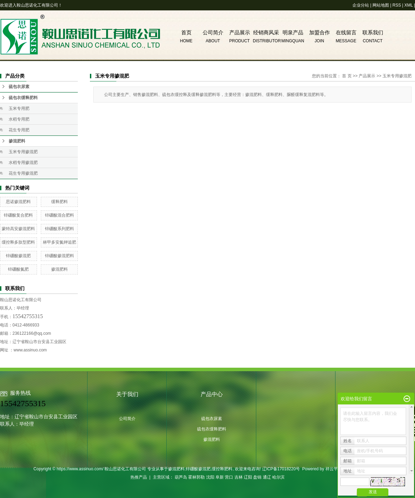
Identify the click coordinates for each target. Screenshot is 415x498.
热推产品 (138, 477)
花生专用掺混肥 (23, 173)
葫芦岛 (181, 477)
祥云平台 (333, 468)
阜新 (219, 477)
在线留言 (346, 32)
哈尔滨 (278, 477)
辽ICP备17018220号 (281, 468)
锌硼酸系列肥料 (59, 228)
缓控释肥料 (222, 468)
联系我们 (372, 32)
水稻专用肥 (19, 119)
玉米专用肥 (19, 108)
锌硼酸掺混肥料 (59, 255)
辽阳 (248, 477)
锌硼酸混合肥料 (59, 215)
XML (408, 5)
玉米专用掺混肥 (23, 151)
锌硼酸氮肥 (18, 269)
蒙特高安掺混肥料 (18, 228)
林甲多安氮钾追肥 (59, 242)
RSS (397, 5)
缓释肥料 (59, 201)
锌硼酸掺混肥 (18, 255)
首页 (186, 32)
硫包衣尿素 (19, 86)
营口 (229, 477)
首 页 (346, 75)
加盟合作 (319, 32)
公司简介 (213, 32)
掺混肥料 (17, 141)
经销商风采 (266, 32)
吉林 (238, 477)
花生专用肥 (19, 130)
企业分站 (360, 5)
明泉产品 (293, 32)
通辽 (267, 477)
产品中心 (212, 394)
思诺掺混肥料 (18, 201)
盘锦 (257, 477)
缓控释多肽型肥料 (18, 242)
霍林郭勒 (196, 477)
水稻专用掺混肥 (23, 162)
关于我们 (127, 394)
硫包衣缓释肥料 (23, 97)
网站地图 (380, 5)
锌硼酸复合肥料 (18, 215)
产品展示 (239, 32)
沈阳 (210, 477)
